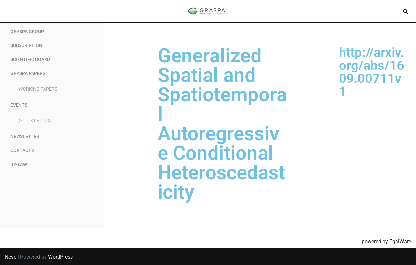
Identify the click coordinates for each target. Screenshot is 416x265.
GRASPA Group (27, 31)
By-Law (18, 164)
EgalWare (400, 241)
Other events (35, 120)
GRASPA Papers (27, 73)
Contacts (22, 150)
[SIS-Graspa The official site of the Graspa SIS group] (208, 11)
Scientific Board (30, 59)
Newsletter (24, 136)
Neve (10, 257)
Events (18, 105)
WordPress (60, 257)
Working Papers (38, 89)
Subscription (26, 45)
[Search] (405, 11)
